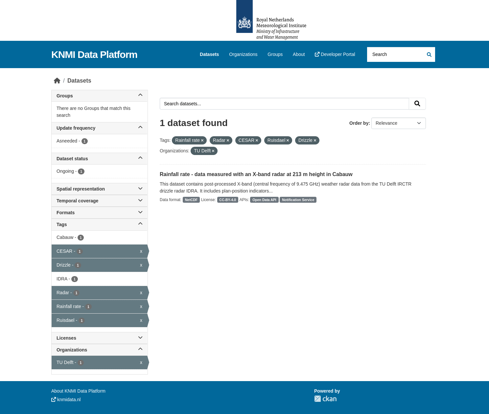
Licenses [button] (99, 338)
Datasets (209, 54)
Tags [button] (99, 224)
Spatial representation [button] (99, 189)
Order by (358, 123)
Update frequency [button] (99, 128)
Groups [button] (99, 96)
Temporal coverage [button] (99, 201)
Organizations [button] (99, 350)
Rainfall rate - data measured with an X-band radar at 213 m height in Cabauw (256, 174)
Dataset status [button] (99, 159)
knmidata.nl (66, 399)
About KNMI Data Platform (78, 391)
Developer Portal (335, 54)
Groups (275, 54)
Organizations (243, 54)
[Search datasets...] (401, 54)
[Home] (57, 80)
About (299, 54)
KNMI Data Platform (94, 54)
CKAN (325, 398)
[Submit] (428, 54)
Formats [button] (99, 213)
